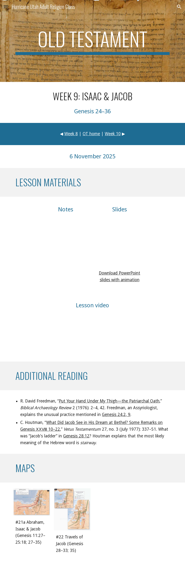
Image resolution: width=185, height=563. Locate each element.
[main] (92, 41)
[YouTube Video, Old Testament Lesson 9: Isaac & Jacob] (92, 334)
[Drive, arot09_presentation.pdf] (119, 242)
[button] (6, 6)
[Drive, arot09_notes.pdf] (65, 242)
